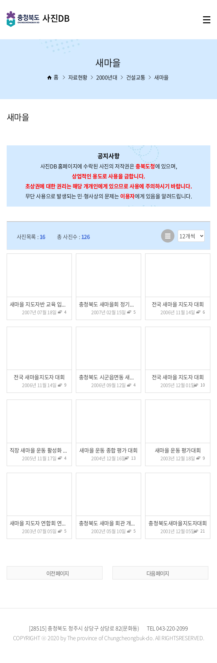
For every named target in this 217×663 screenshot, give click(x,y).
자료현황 (78, 77)
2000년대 (106, 77)
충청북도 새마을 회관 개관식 (110, 523)
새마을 (161, 77)
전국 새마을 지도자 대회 (178, 304)
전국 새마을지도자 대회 (39, 377)
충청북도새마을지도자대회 (177, 523)
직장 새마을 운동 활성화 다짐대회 (41, 450)
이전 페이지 (57, 573)
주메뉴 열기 (206, 19)
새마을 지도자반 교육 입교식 (41, 304)
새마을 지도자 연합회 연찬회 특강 (41, 523)
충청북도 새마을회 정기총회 (109, 304)
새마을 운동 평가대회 (178, 450)
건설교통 (135, 77)
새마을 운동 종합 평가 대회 (108, 450)
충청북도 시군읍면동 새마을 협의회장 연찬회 (110, 377)
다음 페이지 (157, 573)
